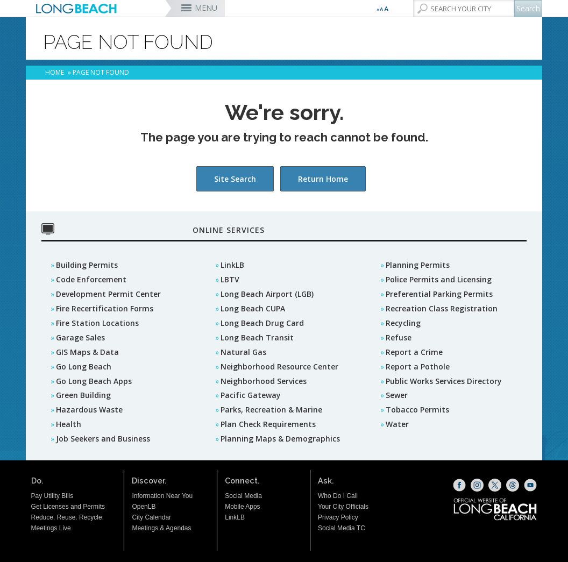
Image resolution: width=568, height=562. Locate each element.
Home (54, 72)
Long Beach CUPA (253, 308)
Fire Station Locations (97, 323)
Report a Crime (414, 352)
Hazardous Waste (89, 409)
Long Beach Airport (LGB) (267, 294)
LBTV (230, 279)
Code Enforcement (91, 279)
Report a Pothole (418, 366)
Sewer (397, 395)
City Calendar (151, 517)
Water (397, 424)
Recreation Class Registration (442, 308)
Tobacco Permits (417, 409)
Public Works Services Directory (444, 381)
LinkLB (232, 265)
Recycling (403, 323)
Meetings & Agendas (161, 528)
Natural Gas (243, 352)
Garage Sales (80, 337)
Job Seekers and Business (103, 438)
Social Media (243, 496)
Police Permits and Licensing (439, 279)
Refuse (398, 337)
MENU (206, 8)
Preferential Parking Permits (439, 294)
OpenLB (143, 506)
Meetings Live (51, 528)
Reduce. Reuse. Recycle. (67, 517)
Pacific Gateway (251, 395)
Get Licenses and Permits (68, 506)
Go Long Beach (83, 366)
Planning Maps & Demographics (280, 438)
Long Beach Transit (257, 337)
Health (68, 424)
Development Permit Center (108, 294)
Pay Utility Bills (52, 496)
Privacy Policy (338, 517)
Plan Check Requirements (268, 424)
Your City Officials (343, 506)
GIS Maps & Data (87, 352)
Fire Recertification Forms (104, 308)
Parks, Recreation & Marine (271, 409)
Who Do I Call (338, 496)
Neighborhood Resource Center (279, 366)
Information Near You (162, 496)
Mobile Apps (242, 506)
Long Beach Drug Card (262, 323)
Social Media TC (341, 528)
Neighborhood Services (264, 381)
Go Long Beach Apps (94, 381)
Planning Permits (418, 265)
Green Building (83, 395)
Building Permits (87, 265)
